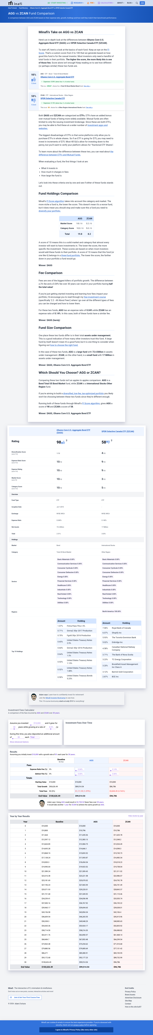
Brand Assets (130, 1019)
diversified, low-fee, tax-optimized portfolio (83, 393)
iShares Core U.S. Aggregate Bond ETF (57, 77)
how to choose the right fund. (64, 345)
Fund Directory (23, 8)
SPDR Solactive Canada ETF (53, 98)
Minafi (10, 1013)
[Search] (137, 3)
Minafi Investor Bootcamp (56, 698)
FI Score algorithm (55, 201)
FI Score (33, 83)
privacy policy (78, 1025)
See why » (87, 86)
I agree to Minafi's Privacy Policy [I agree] (76, 1030)
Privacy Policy (130, 1016)
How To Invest (12, 8)
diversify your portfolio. (50, 211)
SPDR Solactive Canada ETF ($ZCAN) (118, 431)
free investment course (95, 297)
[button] (58, 3)
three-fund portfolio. (70, 255)
